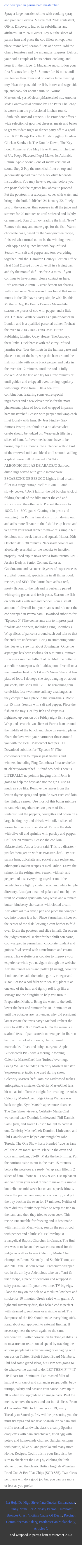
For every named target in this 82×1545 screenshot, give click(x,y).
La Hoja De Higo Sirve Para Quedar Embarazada (40, 1502)
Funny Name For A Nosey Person (33, 1509)
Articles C (41, 1528)
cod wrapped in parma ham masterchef (31, 5)
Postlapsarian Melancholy (57, 1522)
